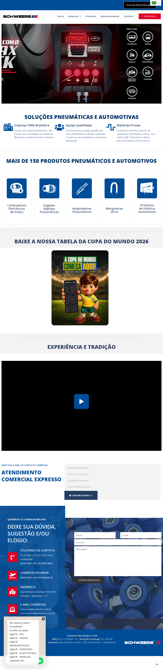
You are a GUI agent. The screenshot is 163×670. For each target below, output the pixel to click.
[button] (72, 99)
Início (61, 16)
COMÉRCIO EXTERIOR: (34, 572)
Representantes (110, 16)
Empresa (73, 16)
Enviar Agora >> (80, 495)
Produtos (91, 16)
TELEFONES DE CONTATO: (37, 550)
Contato (129, 16)
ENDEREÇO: (28, 587)
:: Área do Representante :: (139, 5)
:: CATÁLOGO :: (150, 16)
